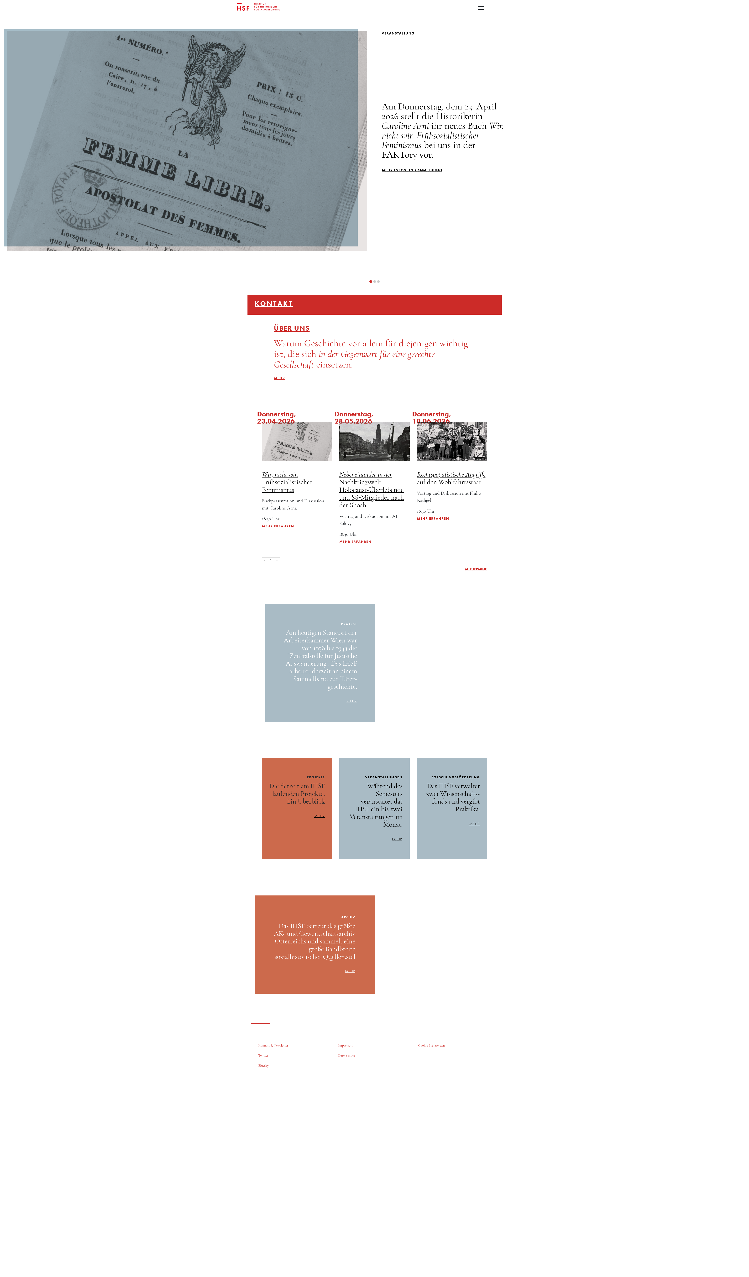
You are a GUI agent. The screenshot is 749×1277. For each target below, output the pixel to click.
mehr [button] (279, 378)
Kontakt (274, 303)
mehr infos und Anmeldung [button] (412, 170)
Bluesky (263, 1066)
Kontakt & (266, 1045)
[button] (370, 281)
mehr (351, 701)
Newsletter (281, 1045)
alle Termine (476, 569)
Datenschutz (346, 1056)
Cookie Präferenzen (431, 1045)
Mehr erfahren (278, 526)
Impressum (345, 1045)
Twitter (263, 1056)
